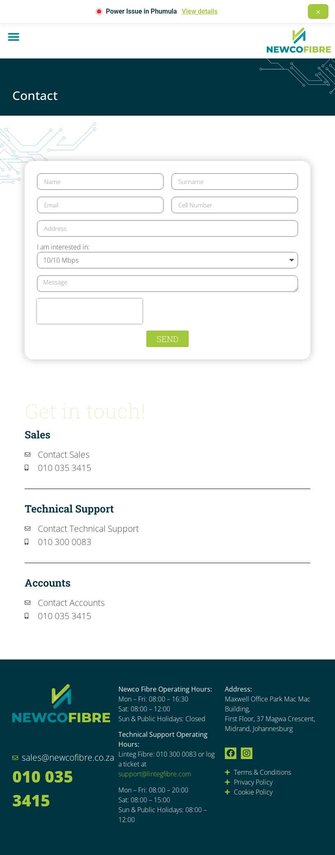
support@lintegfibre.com (154, 773)
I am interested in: (63, 248)
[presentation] (89, 311)
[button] (13, 37)
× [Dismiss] (318, 11)
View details (199, 11)
